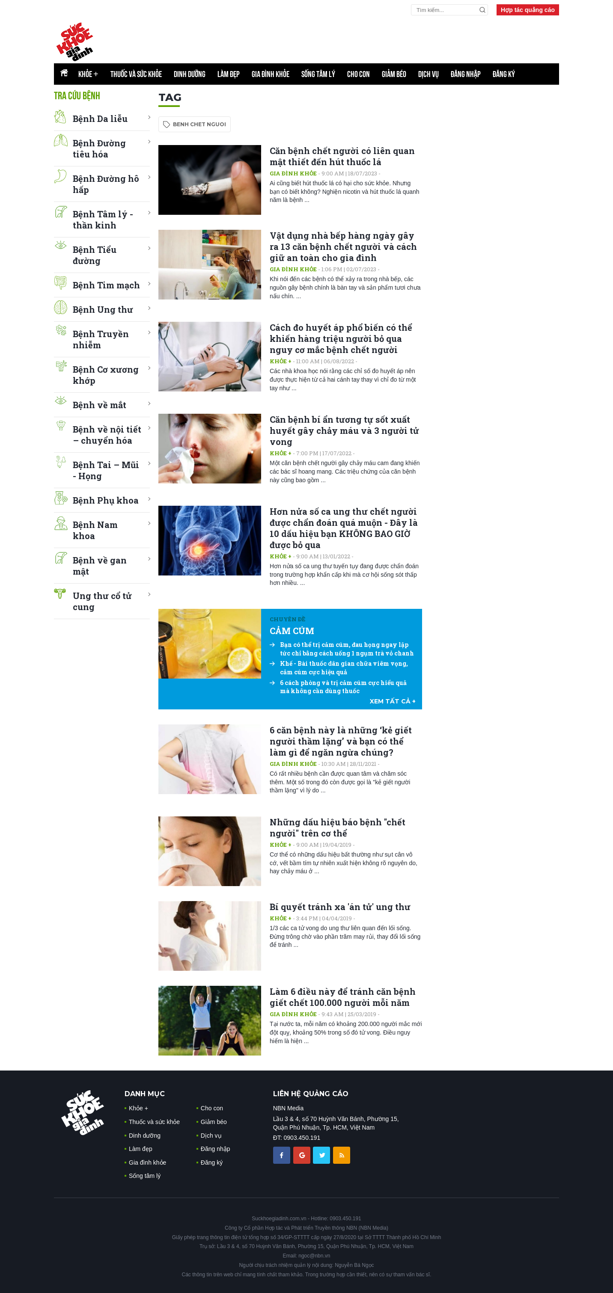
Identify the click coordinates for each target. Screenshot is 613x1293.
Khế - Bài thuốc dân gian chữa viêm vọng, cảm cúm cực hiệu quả (339, 667)
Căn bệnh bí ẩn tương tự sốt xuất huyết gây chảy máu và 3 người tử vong (344, 430)
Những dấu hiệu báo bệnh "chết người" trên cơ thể (337, 827)
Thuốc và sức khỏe (136, 74)
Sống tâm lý (318, 74)
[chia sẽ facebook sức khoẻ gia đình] (282, 1154)
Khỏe (88, 74)
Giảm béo (394, 74)
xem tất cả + (393, 701)
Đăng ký (504, 74)
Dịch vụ (428, 74)
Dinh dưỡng (189, 74)
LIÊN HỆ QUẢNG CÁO (310, 1094)
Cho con (358, 74)
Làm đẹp (228, 74)
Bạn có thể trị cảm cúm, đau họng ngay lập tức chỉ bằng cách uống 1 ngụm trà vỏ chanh (342, 649)
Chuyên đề (287, 619)
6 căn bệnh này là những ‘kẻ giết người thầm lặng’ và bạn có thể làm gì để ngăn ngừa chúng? (341, 741)
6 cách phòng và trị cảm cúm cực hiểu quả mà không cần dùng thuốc (338, 687)
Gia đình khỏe (270, 74)
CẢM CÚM (292, 630)
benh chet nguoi (199, 124)
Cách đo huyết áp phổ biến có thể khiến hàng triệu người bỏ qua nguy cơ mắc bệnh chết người (341, 338)
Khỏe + (281, 361)
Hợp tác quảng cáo (528, 9)
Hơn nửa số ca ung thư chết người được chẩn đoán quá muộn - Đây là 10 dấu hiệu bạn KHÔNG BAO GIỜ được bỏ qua (344, 528)
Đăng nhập (466, 74)
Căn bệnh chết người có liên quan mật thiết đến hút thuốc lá (342, 156)
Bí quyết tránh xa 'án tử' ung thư (340, 906)
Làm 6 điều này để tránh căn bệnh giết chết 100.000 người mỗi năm (343, 997)
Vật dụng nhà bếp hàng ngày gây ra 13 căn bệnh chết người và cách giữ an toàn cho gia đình (343, 246)
